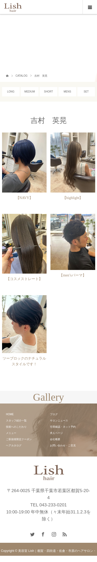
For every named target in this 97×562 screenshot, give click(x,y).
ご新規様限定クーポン (19, 439)
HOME (10, 414)
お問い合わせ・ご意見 (63, 445)
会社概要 (55, 439)
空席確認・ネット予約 (63, 426)
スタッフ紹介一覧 (16, 420)
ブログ (54, 414)
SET (86, 91)
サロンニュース (59, 420)
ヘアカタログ (13, 445)
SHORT (48, 91)
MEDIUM (29, 91)
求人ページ (56, 433)
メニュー (11, 433)
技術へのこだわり (16, 426)
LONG (10, 91)
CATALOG (21, 75)
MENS (67, 91)
